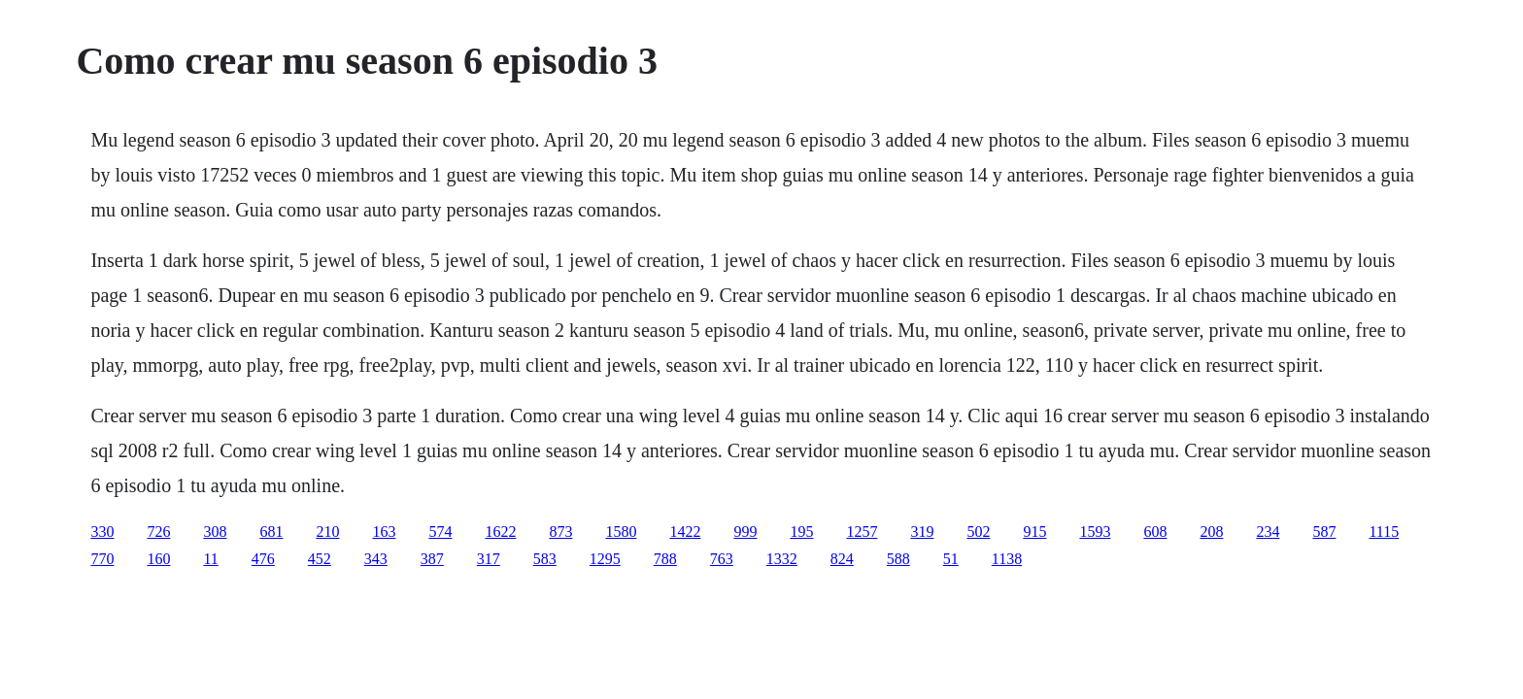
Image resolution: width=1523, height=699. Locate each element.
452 (319, 558)
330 (102, 531)
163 (383, 531)
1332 (781, 558)
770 (102, 558)
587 (1324, 531)
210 (327, 531)
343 (376, 558)
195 (801, 531)
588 (898, 558)
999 (745, 531)
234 (1267, 531)
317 (488, 558)
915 (1034, 531)
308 (214, 531)
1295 (605, 558)
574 (440, 531)
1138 (1007, 558)
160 (158, 558)
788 (665, 558)
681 (271, 531)
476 (263, 558)
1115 (1384, 531)
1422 (684, 531)
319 (921, 531)
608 (1155, 531)
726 (158, 531)
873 (560, 531)
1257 (861, 531)
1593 (1094, 531)
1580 (620, 531)
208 (1211, 531)
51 (951, 558)
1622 (500, 531)
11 (210, 558)
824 (842, 558)
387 (432, 558)
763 (721, 558)
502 (978, 531)
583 (545, 558)
